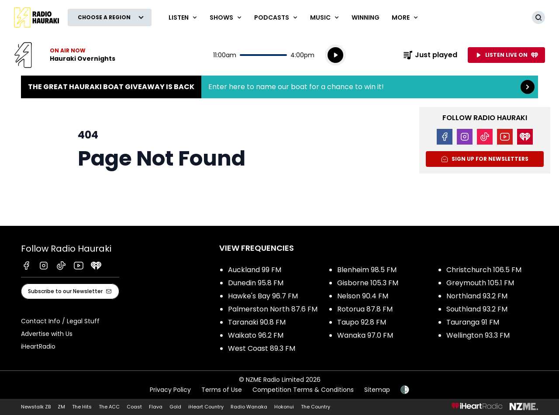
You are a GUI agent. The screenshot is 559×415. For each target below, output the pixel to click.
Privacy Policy (170, 389)
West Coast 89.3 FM (261, 348)
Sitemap (377, 389)
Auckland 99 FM (254, 270)
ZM (61, 406)
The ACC (109, 406)
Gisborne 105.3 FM (367, 283)
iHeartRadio (38, 346)
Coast (134, 406)
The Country (315, 406)
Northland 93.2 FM (476, 296)
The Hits (82, 406)
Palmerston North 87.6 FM (272, 309)
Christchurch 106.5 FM (483, 270)
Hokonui (284, 406)
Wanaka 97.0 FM (365, 335)
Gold (175, 406)
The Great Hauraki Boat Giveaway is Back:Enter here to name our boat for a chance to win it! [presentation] (279, 87)
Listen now (64, 55)
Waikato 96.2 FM (255, 335)
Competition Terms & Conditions (303, 389)
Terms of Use (221, 389)
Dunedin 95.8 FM (255, 283)
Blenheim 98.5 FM (367, 270)
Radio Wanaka (249, 406)
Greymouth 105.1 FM (480, 283)
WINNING (366, 17)
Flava (155, 406)
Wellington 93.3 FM (478, 335)
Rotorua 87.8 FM (365, 309)
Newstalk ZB (36, 406)
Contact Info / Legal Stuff (60, 321)
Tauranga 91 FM (472, 322)
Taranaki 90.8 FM (257, 322)
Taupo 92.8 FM (361, 322)
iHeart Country (206, 406)
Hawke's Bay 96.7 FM (263, 296)
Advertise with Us (46, 333)
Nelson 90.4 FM (362, 296)
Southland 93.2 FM (476, 309)
